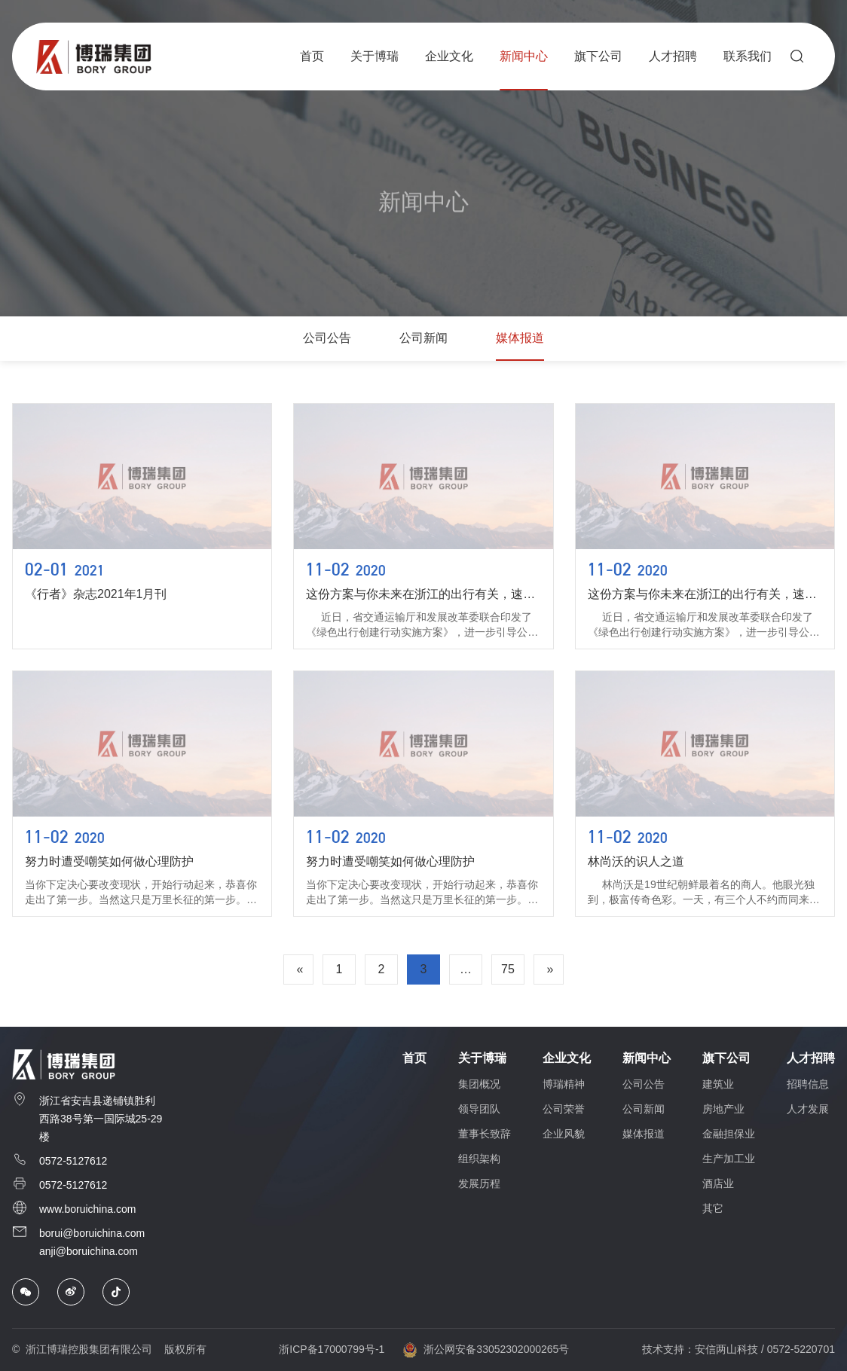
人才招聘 (811, 1058)
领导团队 (479, 1109)
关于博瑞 (482, 1058)
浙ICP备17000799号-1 (331, 1349)
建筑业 (718, 1084)
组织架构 (479, 1159)
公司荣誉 (564, 1109)
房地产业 (723, 1109)
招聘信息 (808, 1084)
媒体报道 (520, 337)
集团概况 (479, 1084)
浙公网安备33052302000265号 (485, 1349)
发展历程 (479, 1183)
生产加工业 (728, 1159)
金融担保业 (728, 1134)
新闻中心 (646, 1058)
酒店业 (718, 1183)
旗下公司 (726, 1058)
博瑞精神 (564, 1084)
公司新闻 (423, 337)
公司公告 (327, 337)
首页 (414, 1058)
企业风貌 (564, 1134)
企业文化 (567, 1058)
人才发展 (808, 1109)
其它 (712, 1208)
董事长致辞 (484, 1134)
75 (508, 969)
